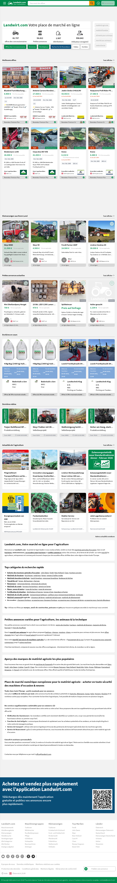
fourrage (8, 627)
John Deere (45, 572)
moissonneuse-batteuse (38, 594)
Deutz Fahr (80, 667)
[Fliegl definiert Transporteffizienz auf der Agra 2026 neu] (15, 469)
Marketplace (43, 47)
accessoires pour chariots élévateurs (97, 600)
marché (104, 552)
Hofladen (52, 847)
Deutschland (100, 833)
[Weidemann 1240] (15, 153)
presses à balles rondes (55, 575)
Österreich (99, 827)
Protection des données (10, 868)
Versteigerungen (7, 838)
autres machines (25, 642)
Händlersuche (6, 836)
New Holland (59, 572)
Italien (98, 841)
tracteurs (73, 625)
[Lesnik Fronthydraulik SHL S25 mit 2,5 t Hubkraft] (101, 367)
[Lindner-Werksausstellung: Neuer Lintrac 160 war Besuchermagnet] (73, 469)
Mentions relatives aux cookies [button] (48, 864)
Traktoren (28, 827)
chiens (68, 632)
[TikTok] (17, 856)
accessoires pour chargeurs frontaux (44, 600)
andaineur (37, 575)
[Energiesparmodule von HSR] (15, 512)
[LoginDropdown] (108, 3)
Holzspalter (29, 841)
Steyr (109, 664)
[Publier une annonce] (98, 3)
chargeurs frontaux (24, 600)
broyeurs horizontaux (30, 586)
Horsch (16, 670)
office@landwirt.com (43, 754)
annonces (32, 47)
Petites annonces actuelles (13, 275)
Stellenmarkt (53, 844)
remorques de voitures (39, 583)
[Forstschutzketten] (44, 512)
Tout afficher (109, 60)
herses (21, 581)
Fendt (52, 572)
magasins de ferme (99, 625)
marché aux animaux (103, 40)
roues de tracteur (31, 589)
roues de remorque (44, 589)
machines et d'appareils (44, 664)
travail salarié (31, 635)
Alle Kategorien (6, 841)
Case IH (26, 667)
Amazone (8, 670)
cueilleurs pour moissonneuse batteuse (61, 594)
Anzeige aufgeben (7, 847)
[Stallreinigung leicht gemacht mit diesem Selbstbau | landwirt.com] (73, 423)
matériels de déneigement (71, 597)
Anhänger (28, 847)
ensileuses (79, 594)
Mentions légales (47, 868)
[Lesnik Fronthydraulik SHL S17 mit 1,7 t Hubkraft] (73, 367)
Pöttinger (97, 667)
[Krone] (73, 153)
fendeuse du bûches (66, 578)
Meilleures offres (9, 60)
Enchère (85, 47)
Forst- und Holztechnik (57, 833)
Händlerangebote (7, 830)
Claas (66, 572)
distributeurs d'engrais (35, 592)
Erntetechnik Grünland (57, 830)
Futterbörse (53, 841)
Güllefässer (29, 838)
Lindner (20, 667)
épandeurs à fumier (61, 592)
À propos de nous (8, 864)
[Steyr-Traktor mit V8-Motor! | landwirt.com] (44, 423)
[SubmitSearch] (92, 3)
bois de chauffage (19, 627)
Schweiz (99, 838)
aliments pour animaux (104, 35)
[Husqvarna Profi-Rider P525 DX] (101, 95)
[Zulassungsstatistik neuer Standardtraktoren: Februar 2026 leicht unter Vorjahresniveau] (101, 469)
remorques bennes (23, 583)
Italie (92, 694)
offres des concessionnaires (15, 47)
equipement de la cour (76, 639)
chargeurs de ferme (38, 597)
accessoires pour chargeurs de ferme (71, 600)
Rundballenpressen (32, 833)
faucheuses (29, 575)
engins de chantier (62, 625)
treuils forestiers (36, 578)
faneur (43, 575)
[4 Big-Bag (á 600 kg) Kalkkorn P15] (15, 367)
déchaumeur (28, 581)
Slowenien (99, 844)
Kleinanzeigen (6, 833)
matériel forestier (102, 30)
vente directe (100, 45)
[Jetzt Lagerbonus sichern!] (101, 512)
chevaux (55, 632)
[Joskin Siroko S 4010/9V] (73, 95)
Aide (4, 873)
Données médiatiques (25, 864)
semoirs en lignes (45, 586)
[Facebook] (12, 856)
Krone (91, 667)
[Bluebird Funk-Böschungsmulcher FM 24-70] (15, 95)
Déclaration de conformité (66, 868)
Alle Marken (5, 844)
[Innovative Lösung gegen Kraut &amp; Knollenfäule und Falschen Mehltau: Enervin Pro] (44, 469)
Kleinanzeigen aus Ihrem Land (15, 216)
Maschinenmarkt (7, 827)
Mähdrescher (29, 830)
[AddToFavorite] (26, 69)
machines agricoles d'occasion (85, 550)
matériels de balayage (53, 597)
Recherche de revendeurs (61, 47)
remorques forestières (50, 578)
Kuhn (86, 667)
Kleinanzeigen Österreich (104, 830)
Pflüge (27, 836)
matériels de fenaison (84, 625)
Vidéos (76, 47)
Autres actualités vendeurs (105, 536)
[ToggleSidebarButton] (4, 3)
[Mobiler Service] (73, 512)
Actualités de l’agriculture (13, 445)
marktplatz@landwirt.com (107, 880)
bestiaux (48, 632)
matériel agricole (102, 25)
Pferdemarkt (53, 838)
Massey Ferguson (60, 667)
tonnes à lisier (48, 592)
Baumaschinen (30, 844)
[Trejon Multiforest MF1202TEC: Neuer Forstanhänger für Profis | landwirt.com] (15, 423)
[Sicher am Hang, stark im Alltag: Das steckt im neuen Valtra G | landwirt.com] (101, 423)
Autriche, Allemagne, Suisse (80, 694)
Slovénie (104, 694)
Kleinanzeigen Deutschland (105, 836)
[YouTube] (3, 856)
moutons (62, 632)
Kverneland (105, 667)
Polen (98, 847)
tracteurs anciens (75, 572)
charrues (36, 581)
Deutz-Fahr (76, 847)
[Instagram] (8, 856)
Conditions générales (30, 868)
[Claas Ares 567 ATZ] (44, 153)
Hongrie (98, 694)
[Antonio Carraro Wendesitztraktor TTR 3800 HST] (44, 95)
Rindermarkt (53, 836)
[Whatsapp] (22, 856)
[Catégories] (28, 856)
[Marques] (33, 856)
